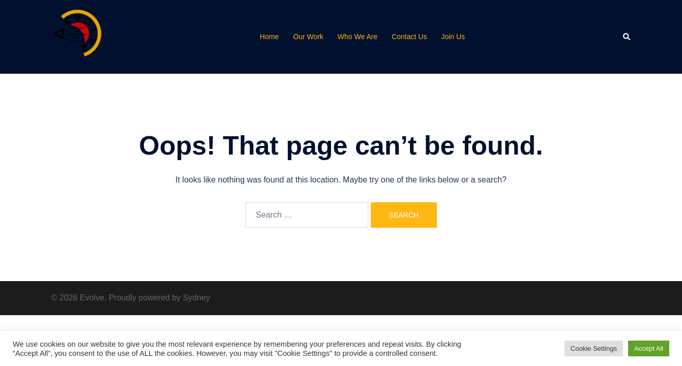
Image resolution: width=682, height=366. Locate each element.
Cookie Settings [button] (594, 348)
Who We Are (357, 37)
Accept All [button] (648, 348)
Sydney (196, 297)
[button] (627, 37)
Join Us (453, 37)
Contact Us (409, 37)
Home (269, 37)
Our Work (308, 37)
